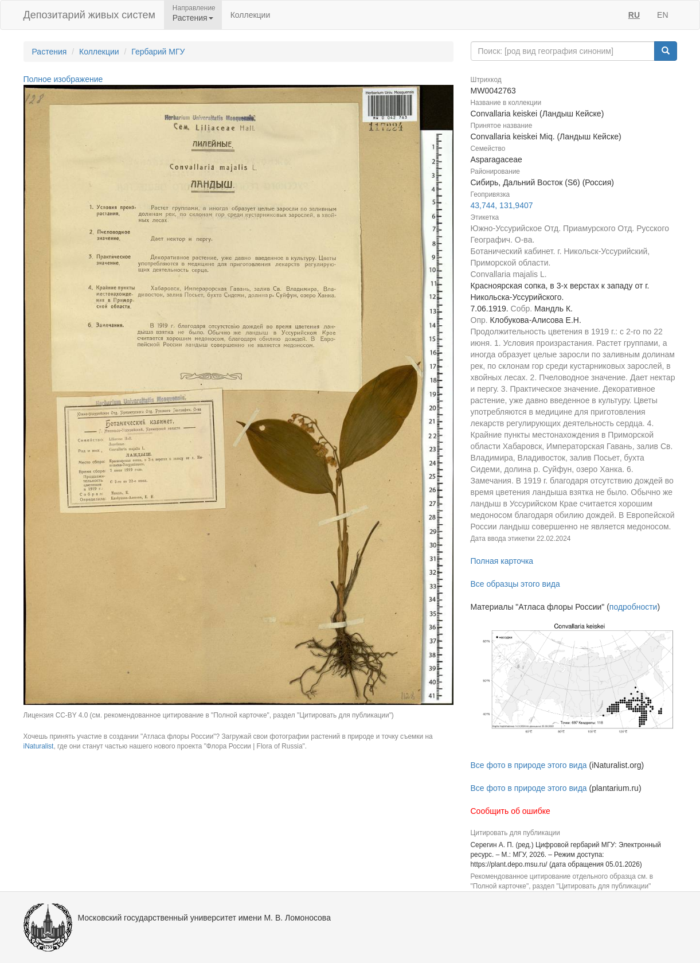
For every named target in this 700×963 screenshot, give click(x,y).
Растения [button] (193, 17)
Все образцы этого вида (515, 583)
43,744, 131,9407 (502, 205)
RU (634, 15)
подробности (633, 606)
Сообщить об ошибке (510, 811)
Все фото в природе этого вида (529, 765)
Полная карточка (502, 561)
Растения (49, 51)
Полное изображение (63, 79)
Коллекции (250, 15)
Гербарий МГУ (158, 51)
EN (662, 15)
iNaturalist (39, 746)
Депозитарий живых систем (89, 15)
